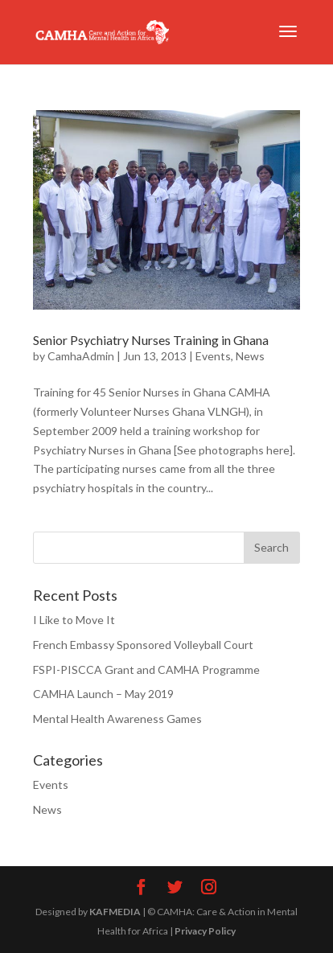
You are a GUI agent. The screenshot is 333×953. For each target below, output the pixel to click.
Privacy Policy (205, 931)
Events (213, 356)
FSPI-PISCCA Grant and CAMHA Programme (146, 669)
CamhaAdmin (80, 356)
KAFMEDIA (115, 912)
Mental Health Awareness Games (117, 718)
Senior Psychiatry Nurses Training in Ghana (151, 339)
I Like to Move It (74, 619)
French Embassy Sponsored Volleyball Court (143, 644)
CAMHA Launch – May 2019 (103, 693)
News (250, 356)
